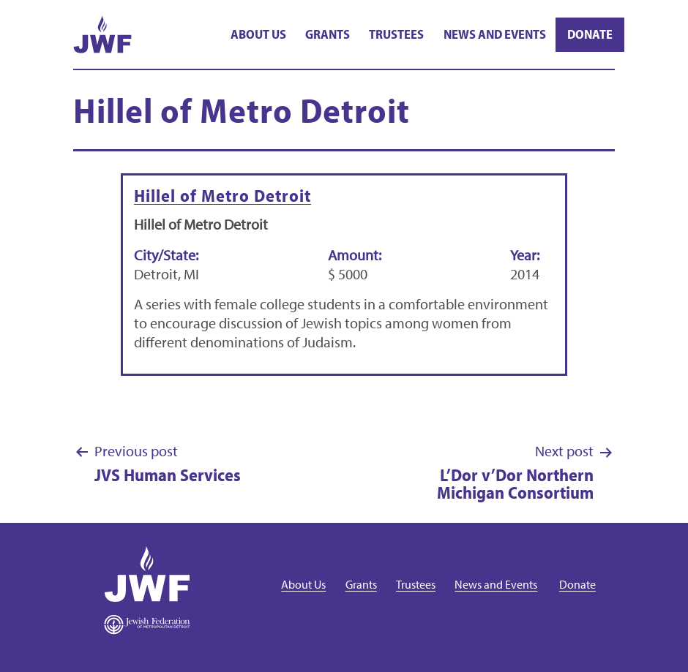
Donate (590, 34)
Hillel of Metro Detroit (222, 195)
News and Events (495, 34)
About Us (258, 34)
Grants (327, 34)
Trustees (396, 34)
